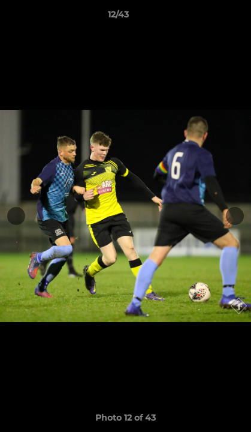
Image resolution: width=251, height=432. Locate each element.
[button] (208, 17)
